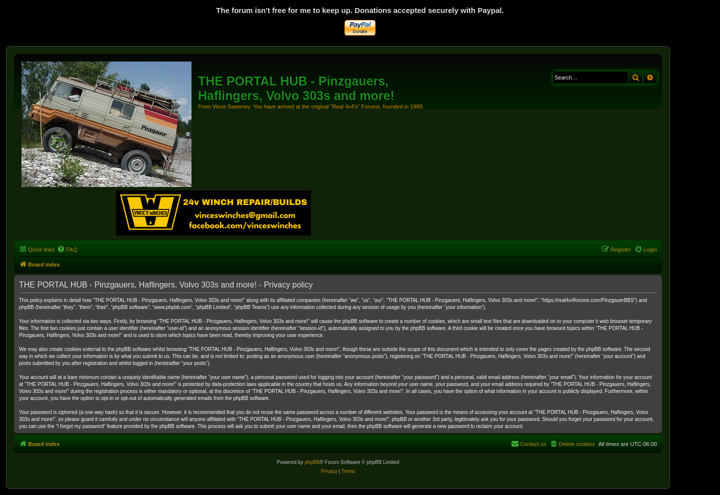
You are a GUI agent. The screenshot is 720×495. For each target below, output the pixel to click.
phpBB (312, 462)
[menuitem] (67, 250)
